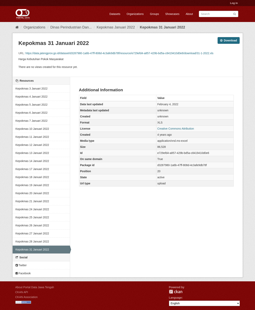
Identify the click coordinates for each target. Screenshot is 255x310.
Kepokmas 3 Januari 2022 (32, 88)
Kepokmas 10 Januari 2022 (32, 128)
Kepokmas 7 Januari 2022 (32, 120)
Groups (154, 14)
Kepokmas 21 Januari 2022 (32, 201)
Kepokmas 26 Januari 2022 (32, 225)
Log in (234, 3)
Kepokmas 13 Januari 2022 (32, 153)
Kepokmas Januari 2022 (116, 27)
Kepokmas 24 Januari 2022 (32, 209)
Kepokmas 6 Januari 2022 (32, 112)
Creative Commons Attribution (175, 128)
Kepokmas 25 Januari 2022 (32, 217)
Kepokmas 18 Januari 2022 (32, 177)
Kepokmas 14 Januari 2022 (32, 161)
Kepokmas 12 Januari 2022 (32, 144)
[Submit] (234, 13)
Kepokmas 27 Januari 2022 (32, 233)
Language (175, 297)
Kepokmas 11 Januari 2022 (32, 136)
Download (228, 40)
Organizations (135, 14)
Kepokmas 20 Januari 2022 (32, 193)
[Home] (17, 27)
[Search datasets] (218, 14)
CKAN (175, 292)
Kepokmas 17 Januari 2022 (32, 169)
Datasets (114, 14)
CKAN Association (26, 297)
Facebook (23, 273)
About (189, 14)
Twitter (21, 265)
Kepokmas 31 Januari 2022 (162, 27)
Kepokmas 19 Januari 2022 (32, 185)
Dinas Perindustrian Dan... (71, 27)
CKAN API (21, 292)
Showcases (172, 14)
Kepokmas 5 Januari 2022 (32, 104)
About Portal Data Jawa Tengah (34, 287)
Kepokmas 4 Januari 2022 (32, 96)
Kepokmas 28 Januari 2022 (32, 241)
